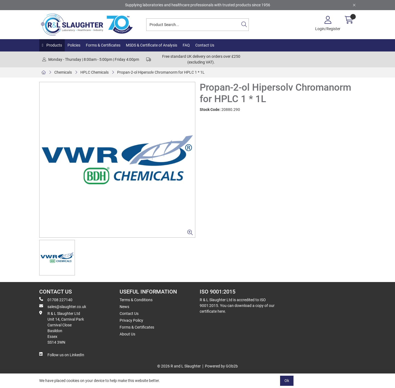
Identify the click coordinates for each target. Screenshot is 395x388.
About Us (127, 334)
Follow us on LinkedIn (61, 354)
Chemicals (63, 72)
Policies (73, 45)
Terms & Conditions (136, 300)
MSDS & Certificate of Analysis (151, 45)
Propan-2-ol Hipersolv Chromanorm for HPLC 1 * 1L (161, 72)
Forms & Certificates (103, 45)
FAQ (186, 45)
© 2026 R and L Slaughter (179, 366)
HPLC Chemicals (94, 72)
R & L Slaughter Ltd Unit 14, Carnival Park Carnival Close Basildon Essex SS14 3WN (61, 327)
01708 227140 (55, 299)
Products (54, 45)
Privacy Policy (131, 320)
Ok (286, 380)
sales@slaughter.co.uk (62, 306)
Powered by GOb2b (221, 366)
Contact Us (204, 45)
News (124, 306)
